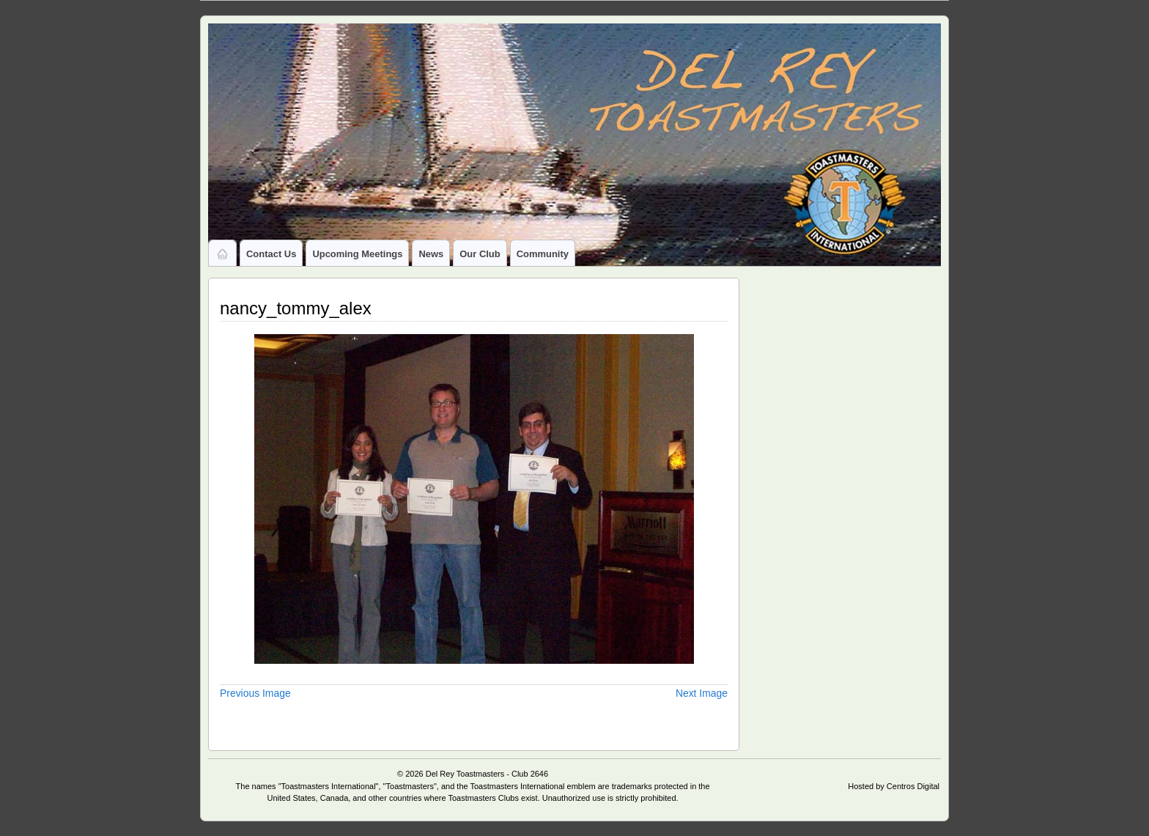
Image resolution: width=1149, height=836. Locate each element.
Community (543, 253)
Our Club (479, 253)
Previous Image (255, 693)
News (430, 253)
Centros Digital (913, 786)
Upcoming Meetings (357, 253)
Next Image (702, 693)
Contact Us (271, 253)
